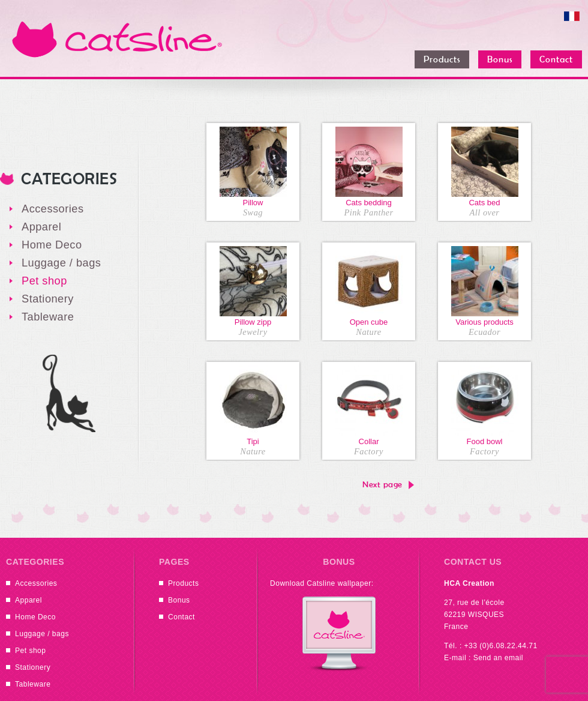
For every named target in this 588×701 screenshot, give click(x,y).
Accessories (53, 209)
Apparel (41, 227)
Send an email (498, 658)
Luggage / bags (61, 263)
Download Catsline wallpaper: (322, 583)
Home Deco (52, 245)
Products (183, 583)
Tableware (48, 317)
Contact (181, 617)
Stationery (48, 299)
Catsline (117, 39)
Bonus (179, 600)
